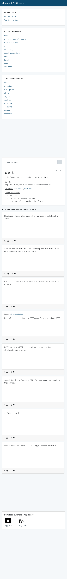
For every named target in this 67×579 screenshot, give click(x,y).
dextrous (28, 188)
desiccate (8, 103)
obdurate (8, 107)
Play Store (23, 524)
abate (6, 93)
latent (6, 60)
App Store (9, 524)
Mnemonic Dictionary (17, 314)
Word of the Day (11, 20)
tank (6, 35)
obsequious (9, 89)
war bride (8, 67)
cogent (7, 110)
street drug (8, 49)
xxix (5, 82)
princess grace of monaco (15, 39)
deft (6, 46)
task (6, 56)
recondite (8, 114)
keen (6, 63)
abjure (7, 96)
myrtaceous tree (11, 42)
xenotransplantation (12, 53)
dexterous (18, 188)
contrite (7, 100)
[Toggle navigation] (62, 3)
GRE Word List (10, 16)
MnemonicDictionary (13, 3)
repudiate (8, 86)
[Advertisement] (33, 139)
